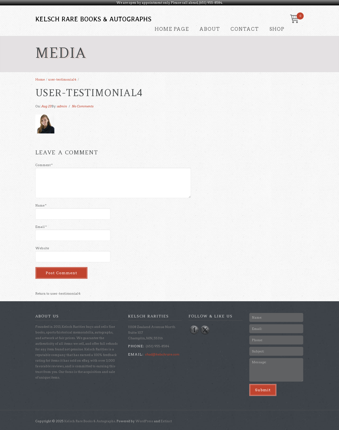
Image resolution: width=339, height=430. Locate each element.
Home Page (172, 29)
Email (41, 227)
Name (40, 205)
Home (40, 79)
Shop (276, 29)
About (209, 29)
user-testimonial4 (62, 79)
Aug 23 (46, 106)
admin (62, 106)
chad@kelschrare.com (162, 354)
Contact (244, 29)
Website (42, 248)
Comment (43, 165)
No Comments (82, 106)
